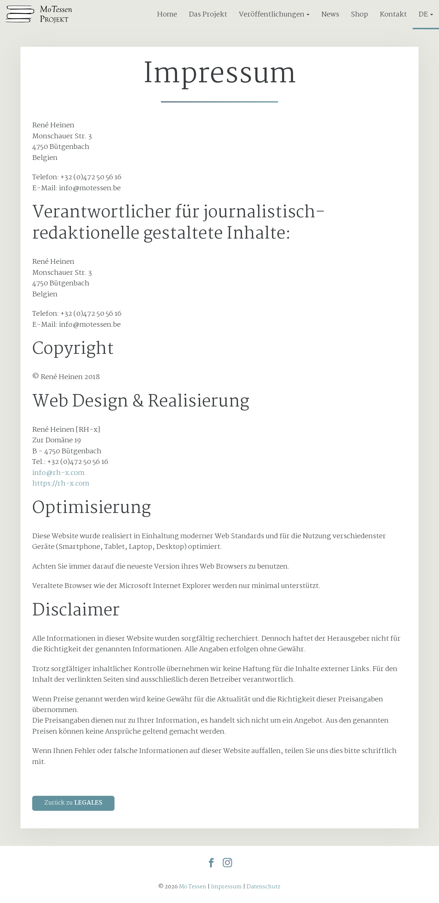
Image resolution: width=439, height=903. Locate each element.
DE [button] (426, 14)
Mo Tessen (192, 886)
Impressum (226, 886)
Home (167, 14)
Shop (359, 14)
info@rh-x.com (58, 473)
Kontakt (393, 14)
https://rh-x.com (60, 483)
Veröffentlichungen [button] (274, 14)
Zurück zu (73, 803)
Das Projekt (208, 14)
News (330, 14)
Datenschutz (264, 886)
